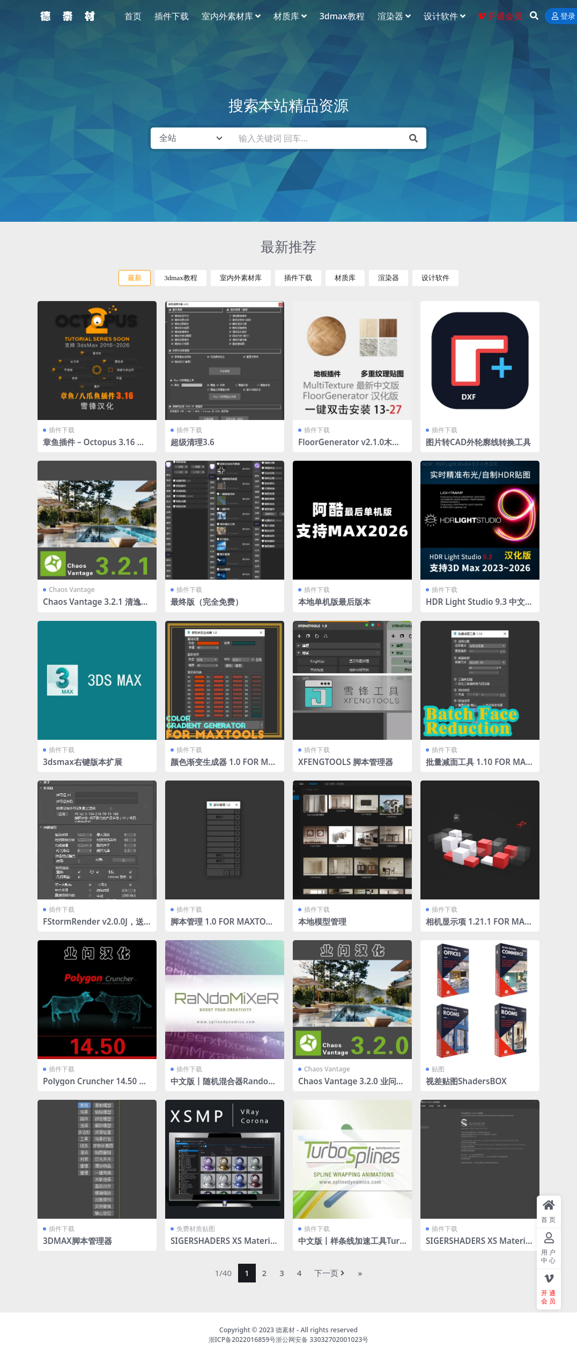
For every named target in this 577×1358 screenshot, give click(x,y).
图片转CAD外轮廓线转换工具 (478, 442)
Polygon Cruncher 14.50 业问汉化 (95, 1086)
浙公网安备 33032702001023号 (322, 1339)
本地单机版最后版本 (334, 601)
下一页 (329, 1272)
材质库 (345, 278)
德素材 (285, 1329)
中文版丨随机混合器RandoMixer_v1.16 (224, 1086)
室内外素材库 (241, 278)
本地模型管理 (322, 921)
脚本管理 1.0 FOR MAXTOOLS (224, 926)
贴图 (438, 1069)
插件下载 (298, 278)
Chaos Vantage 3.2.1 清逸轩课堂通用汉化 (96, 606)
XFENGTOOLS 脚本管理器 (345, 761)
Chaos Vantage (72, 589)
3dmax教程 (180, 278)
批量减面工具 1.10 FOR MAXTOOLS (478, 766)
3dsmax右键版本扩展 (82, 761)
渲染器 (388, 278)
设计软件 (435, 278)
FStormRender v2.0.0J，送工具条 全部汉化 (93, 926)
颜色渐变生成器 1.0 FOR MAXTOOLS (222, 766)
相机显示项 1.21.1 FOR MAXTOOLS (478, 926)
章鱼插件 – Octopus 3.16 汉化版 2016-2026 (94, 447)
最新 (135, 278)
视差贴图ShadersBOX (466, 1081)
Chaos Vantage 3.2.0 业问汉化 (351, 1086)
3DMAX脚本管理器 (77, 1240)
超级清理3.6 (192, 442)
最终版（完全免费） (207, 601)
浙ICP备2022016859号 (242, 1339)
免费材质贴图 (195, 1228)
